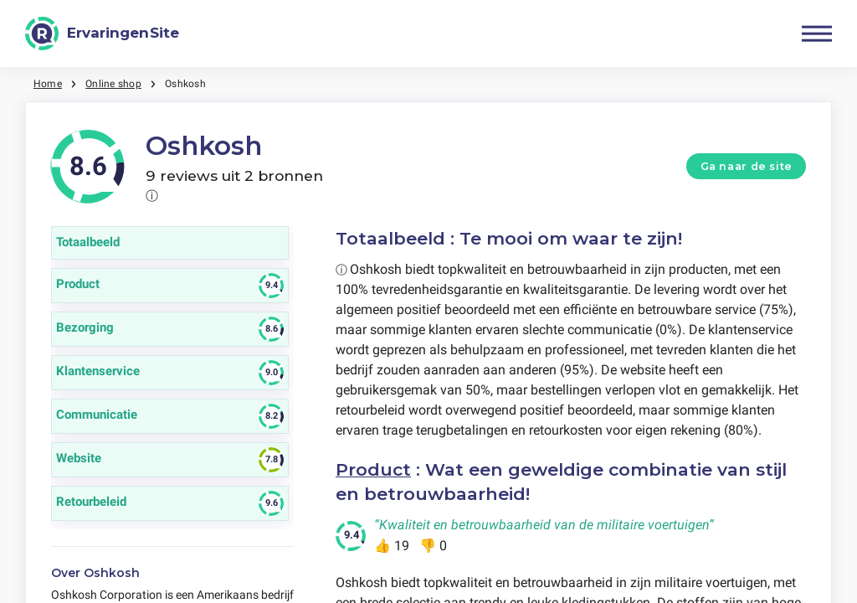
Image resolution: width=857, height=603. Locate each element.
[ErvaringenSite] (102, 33)
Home (47, 84)
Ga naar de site (746, 166)
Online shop (113, 84)
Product (373, 469)
